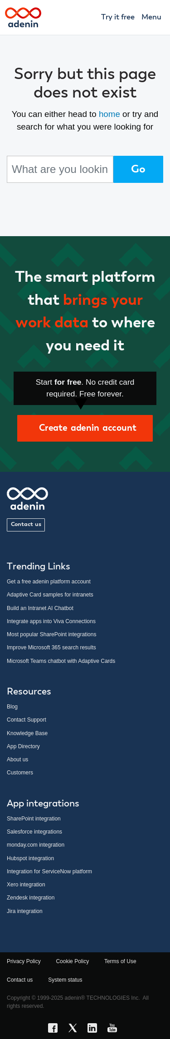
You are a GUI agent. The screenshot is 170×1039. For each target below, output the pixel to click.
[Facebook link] (55, 1029)
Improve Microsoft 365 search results (51, 647)
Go (138, 169)
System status (65, 980)
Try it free (118, 17)
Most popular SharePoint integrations (51, 634)
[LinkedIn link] (95, 1029)
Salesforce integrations (34, 832)
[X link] (75, 1029)
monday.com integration (35, 845)
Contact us (26, 524)
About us (17, 759)
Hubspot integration (30, 858)
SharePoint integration (34, 818)
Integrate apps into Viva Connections (51, 621)
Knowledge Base (27, 733)
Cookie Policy (72, 961)
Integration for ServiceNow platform (49, 871)
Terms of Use (120, 961)
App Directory (23, 746)
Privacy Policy (24, 961)
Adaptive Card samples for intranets (50, 595)
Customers (20, 772)
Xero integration (26, 884)
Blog (12, 707)
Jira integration (25, 911)
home (109, 114)
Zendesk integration (30, 898)
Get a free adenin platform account (49, 581)
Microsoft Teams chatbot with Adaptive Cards (61, 661)
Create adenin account (85, 428)
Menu (151, 17)
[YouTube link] (115, 1029)
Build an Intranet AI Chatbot (40, 608)
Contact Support (26, 720)
